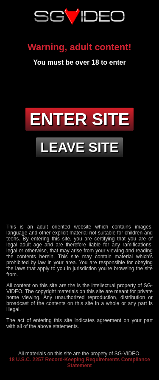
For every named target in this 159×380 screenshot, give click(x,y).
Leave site (79, 147)
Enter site (80, 119)
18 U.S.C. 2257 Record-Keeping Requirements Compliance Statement (79, 363)
